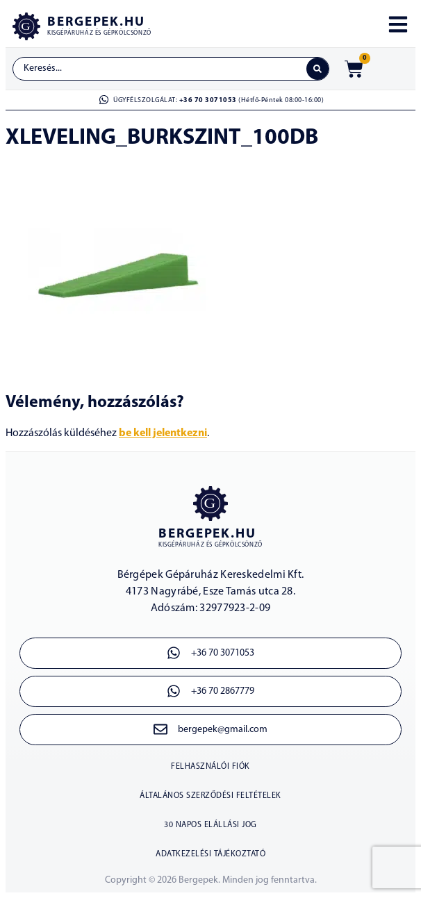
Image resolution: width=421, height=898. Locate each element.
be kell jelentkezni (163, 433)
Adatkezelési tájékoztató (210, 854)
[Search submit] (317, 69)
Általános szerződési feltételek (210, 796)
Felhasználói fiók (210, 767)
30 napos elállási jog (210, 825)
